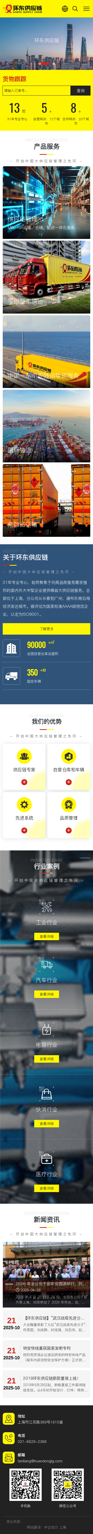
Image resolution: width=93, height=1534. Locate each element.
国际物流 (19, 450)
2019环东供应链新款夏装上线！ (52, 1378)
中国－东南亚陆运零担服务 (43, 376)
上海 (62, 1527)
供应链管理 (22, 219)
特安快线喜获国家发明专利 (47, 1348)
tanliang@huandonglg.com (40, 1461)
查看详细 (47, 936)
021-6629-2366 (32, 1441)
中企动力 (51, 1527)
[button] (44, 63)
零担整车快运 (25, 301)
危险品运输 (22, 524)
